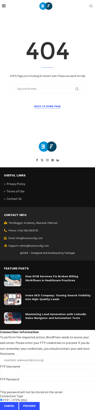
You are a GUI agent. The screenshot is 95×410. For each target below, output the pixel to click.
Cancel (9, 405)
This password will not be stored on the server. (47, 385)
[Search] (91, 6)
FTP (4, 400)
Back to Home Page (47, 106)
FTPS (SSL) (18, 400)
